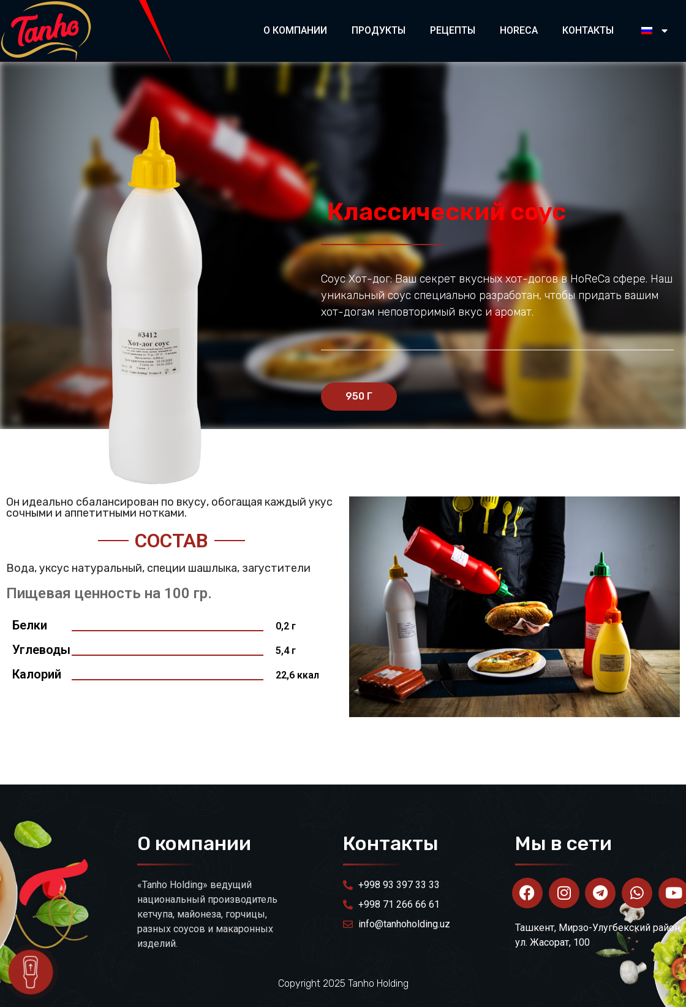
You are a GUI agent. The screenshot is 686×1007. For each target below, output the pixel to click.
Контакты (588, 30)
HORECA (519, 30)
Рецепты (452, 30)
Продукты (378, 30)
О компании (295, 30)
